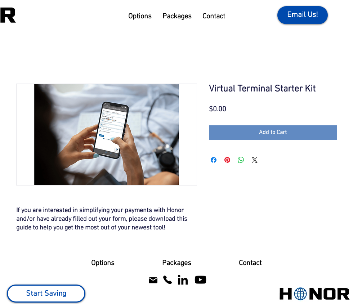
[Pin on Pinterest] (227, 160)
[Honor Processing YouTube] (200, 280)
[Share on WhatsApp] (241, 160)
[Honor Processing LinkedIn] (183, 280)
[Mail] (153, 280)
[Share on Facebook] (213, 160)
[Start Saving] (46, 294)
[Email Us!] (302, 15)
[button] (140, 17)
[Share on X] (254, 160)
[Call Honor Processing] (167, 280)
